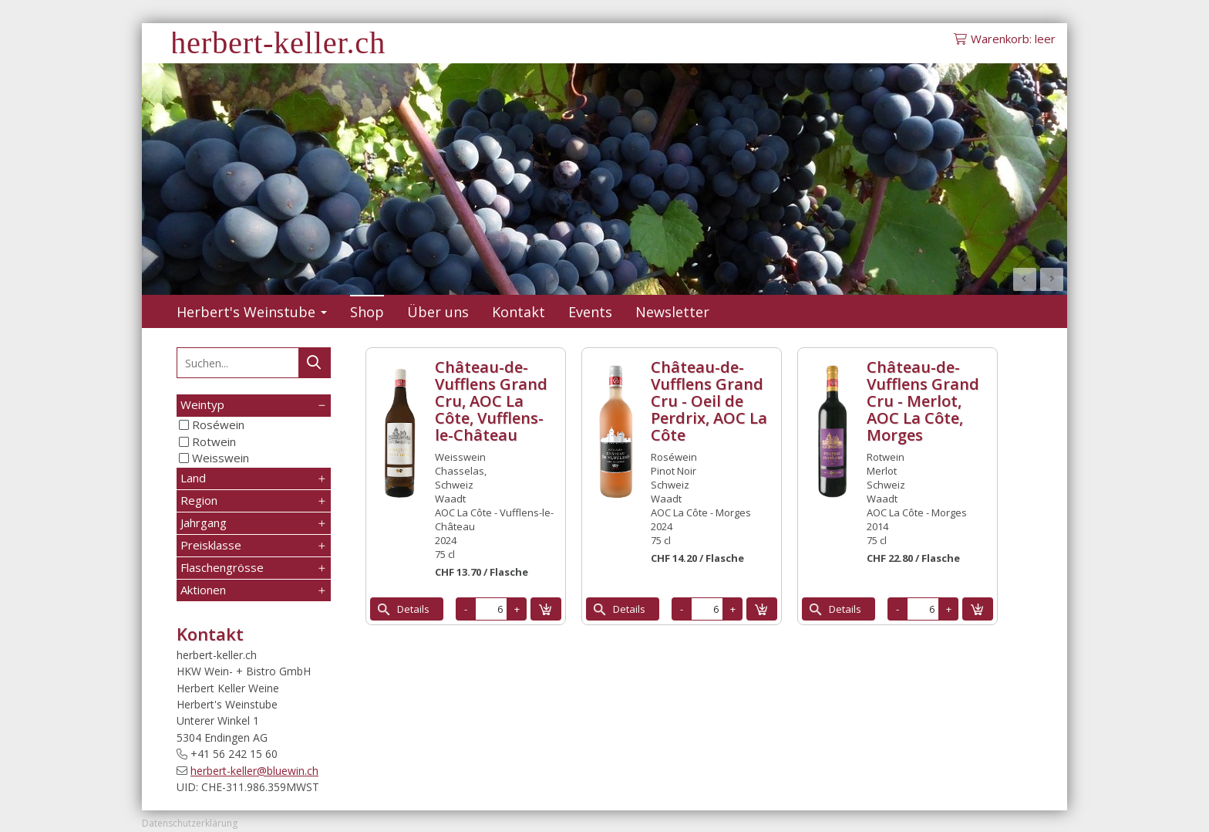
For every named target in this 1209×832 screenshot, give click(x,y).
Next (1051, 279)
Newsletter (672, 312)
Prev (1024, 279)
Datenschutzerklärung (189, 823)
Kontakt (518, 312)
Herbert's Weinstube (252, 312)
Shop (367, 312)
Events (590, 312)
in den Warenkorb (545, 609)
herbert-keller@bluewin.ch (254, 770)
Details (413, 609)
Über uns (438, 312)
